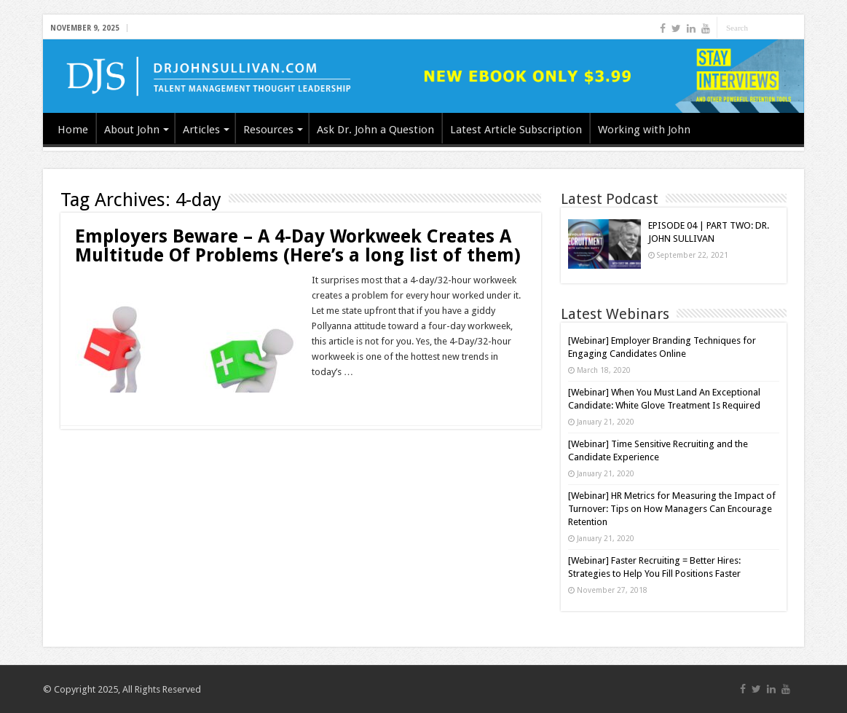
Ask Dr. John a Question (375, 129)
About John (131, 129)
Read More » (343, 398)
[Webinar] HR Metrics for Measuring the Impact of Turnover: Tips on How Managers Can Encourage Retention (672, 508)
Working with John (644, 129)
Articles (201, 129)
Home (73, 129)
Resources (268, 129)
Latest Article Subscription (516, 129)
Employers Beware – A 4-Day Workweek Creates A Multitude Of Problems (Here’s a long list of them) (298, 246)
